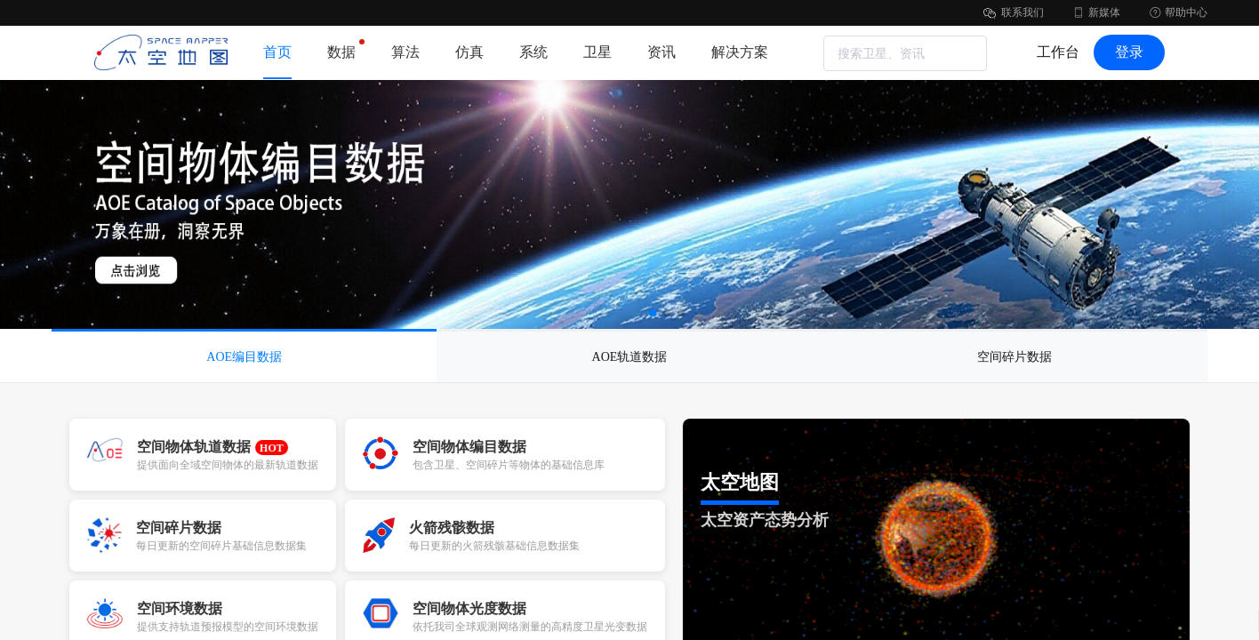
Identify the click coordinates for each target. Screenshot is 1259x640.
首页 (277, 52)
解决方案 (739, 52)
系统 (533, 52)
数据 (341, 49)
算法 (405, 52)
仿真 (469, 52)
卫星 (597, 52)
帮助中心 (1177, 12)
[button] (652, 312)
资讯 (661, 52)
